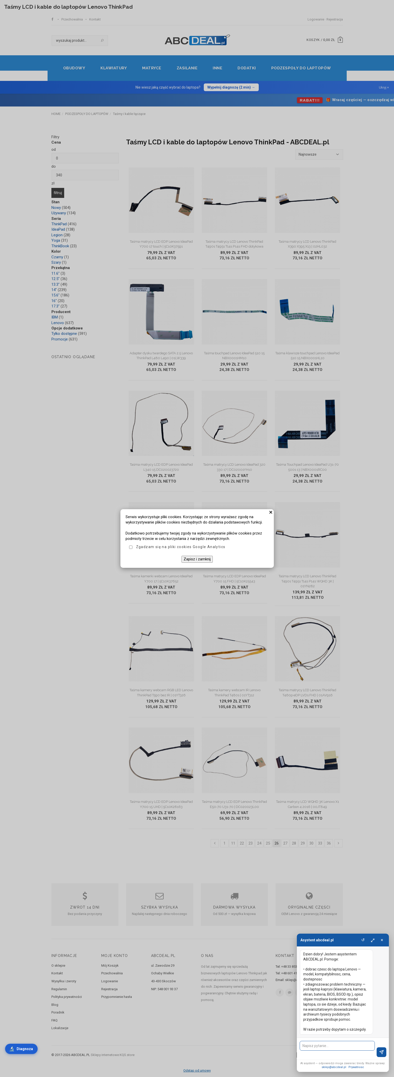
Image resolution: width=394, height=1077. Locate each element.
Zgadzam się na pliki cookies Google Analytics (181, 547)
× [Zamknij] (382, 940)
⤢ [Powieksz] (373, 940)
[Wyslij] (381, 1052)
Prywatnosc (356, 1067)
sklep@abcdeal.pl (334, 1067)
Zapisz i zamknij (197, 559)
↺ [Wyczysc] (363, 939)
